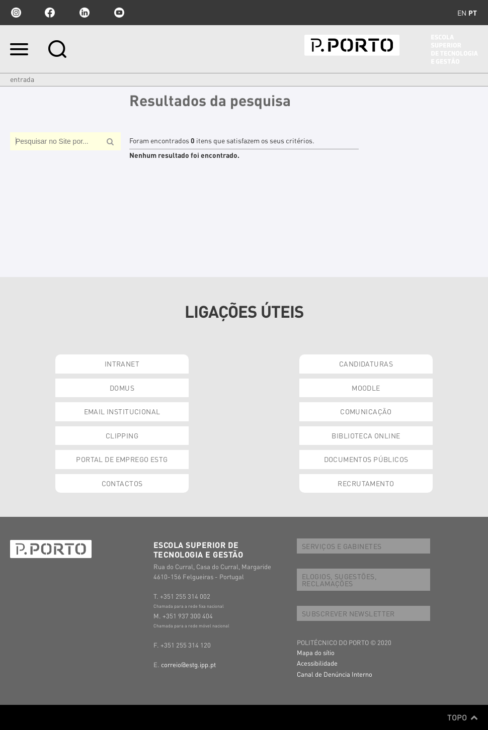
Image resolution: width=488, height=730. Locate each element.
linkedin (84, 13)
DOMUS (122, 387)
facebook (50, 13)
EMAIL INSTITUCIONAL (122, 411)
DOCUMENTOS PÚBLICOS (366, 459)
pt (472, 12)
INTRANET (122, 363)
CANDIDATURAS (366, 363)
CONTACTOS (122, 483)
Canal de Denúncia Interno (334, 674)
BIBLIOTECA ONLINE (366, 435)
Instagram (15, 13)
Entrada (22, 78)
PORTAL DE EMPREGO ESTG (122, 459)
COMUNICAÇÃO (366, 411)
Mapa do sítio (316, 652)
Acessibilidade (317, 663)
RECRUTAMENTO (366, 483)
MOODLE (366, 387)
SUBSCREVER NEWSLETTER (348, 613)
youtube (119, 13)
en (461, 12)
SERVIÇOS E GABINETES (341, 546)
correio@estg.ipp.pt (188, 664)
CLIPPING (122, 435)
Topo (462, 717)
